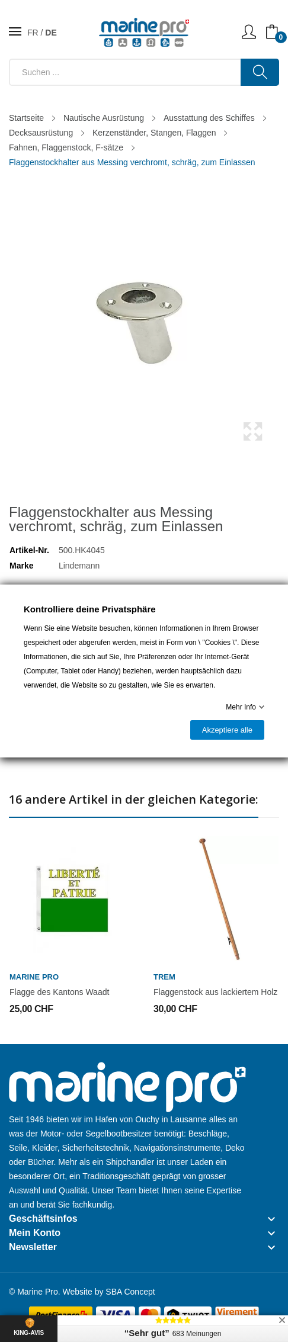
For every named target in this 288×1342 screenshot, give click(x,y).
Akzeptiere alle (227, 729)
